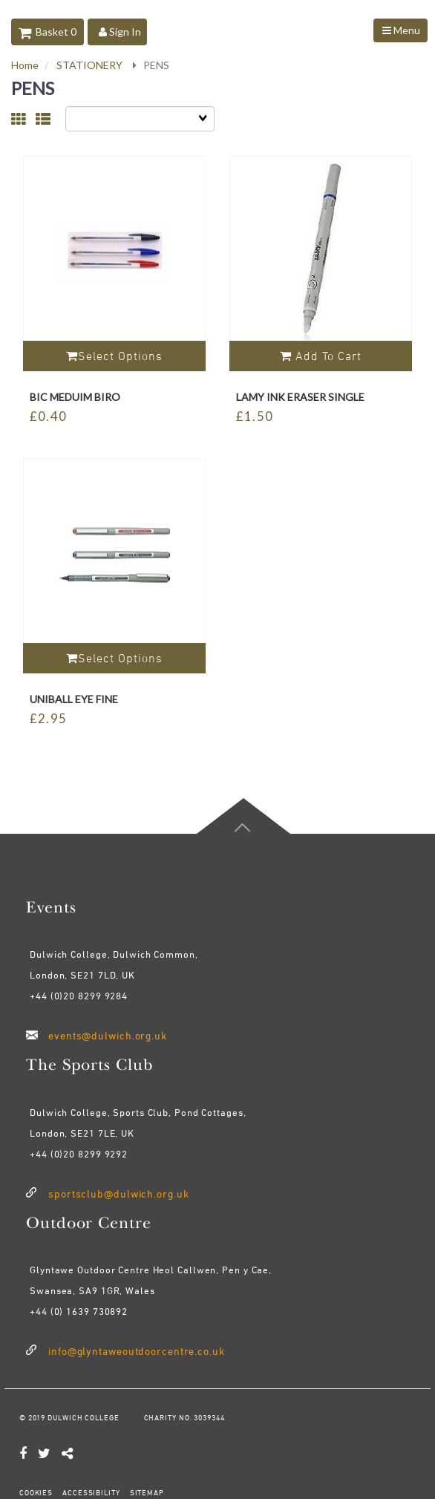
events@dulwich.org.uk (107, 1035)
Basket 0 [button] (47, 31)
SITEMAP (146, 1492)
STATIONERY (89, 65)
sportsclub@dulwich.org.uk (118, 1193)
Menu (401, 30)
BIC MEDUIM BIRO (75, 397)
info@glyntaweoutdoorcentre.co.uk (136, 1351)
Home (25, 65)
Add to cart (321, 355)
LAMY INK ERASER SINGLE (300, 397)
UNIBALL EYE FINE (74, 699)
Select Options (114, 355)
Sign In (120, 31)
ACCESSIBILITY (90, 1492)
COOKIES (36, 1492)
